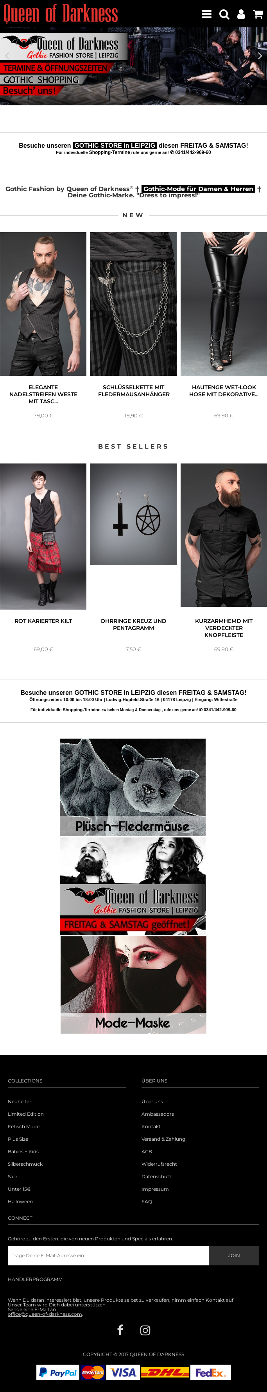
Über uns (152, 1101)
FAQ (147, 1201)
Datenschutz (157, 1176)
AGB (147, 1151)
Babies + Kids (23, 1151)
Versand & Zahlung (163, 1139)
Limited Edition (26, 1114)
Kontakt (151, 1126)
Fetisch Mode (23, 1126)
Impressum (155, 1189)
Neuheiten (20, 1101)
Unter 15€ (19, 1189)
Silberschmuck (25, 1164)
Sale (12, 1176)
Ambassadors (158, 1114)
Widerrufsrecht (159, 1164)
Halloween (20, 1201)
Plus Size (18, 1139)
